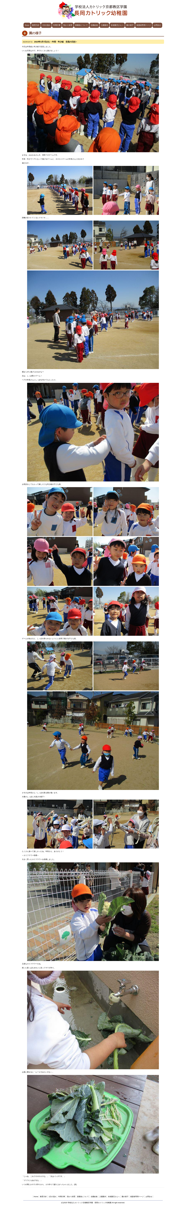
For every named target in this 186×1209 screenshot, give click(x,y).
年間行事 (56, 25)
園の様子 (130, 25)
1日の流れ (46, 25)
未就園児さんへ (117, 25)
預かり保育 (67, 25)
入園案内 (104, 25)
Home (27, 25)
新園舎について (81, 25)
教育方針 (35, 25)
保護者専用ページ (143, 25)
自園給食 (94, 25)
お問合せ (157, 25)
